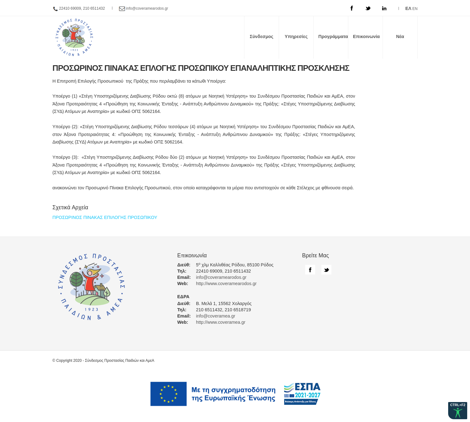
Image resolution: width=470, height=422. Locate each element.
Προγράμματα (333, 36)
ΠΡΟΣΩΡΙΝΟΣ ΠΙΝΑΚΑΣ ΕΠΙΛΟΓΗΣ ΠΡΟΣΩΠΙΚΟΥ (104, 217)
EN (415, 9)
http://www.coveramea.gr (220, 322)
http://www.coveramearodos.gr (226, 283)
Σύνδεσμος (261, 36)
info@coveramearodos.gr (147, 8)
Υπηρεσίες (296, 36)
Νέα (400, 36)
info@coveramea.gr (215, 315)
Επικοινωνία (366, 36)
